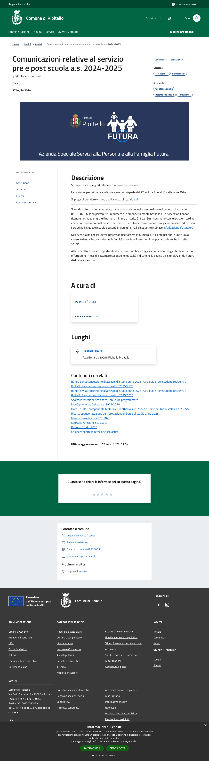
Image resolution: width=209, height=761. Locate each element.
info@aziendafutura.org (178, 227)
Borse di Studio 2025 (84, 427)
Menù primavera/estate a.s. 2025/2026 (95, 404)
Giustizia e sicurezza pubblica (121, 637)
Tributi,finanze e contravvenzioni (123, 643)
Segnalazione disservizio (70, 696)
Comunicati (159, 637)
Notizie (157, 632)
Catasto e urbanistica (68, 661)
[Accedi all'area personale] (184, 4)
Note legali (111, 708)
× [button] (205, 725)
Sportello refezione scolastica (89, 422)
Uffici (11, 643)
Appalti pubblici (65, 655)
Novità (27, 44)
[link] (178, 227)
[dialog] (104, 741)
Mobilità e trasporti (67, 673)
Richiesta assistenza (68, 708)
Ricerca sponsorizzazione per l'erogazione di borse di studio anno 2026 (115, 413)
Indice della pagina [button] (25, 172)
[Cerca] (197, 18)
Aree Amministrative (20, 637)
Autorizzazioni (113, 661)
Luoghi (157, 659)
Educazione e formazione (119, 631)
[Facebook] (159, 18)
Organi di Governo (18, 632)
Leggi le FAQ (64, 702)
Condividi (161, 60)
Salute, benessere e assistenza (122, 655)
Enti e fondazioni (17, 649)
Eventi (157, 665)
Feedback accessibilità (117, 719)
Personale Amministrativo (22, 661)
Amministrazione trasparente (121, 690)
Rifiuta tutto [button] (117, 748)
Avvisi (38, 44)
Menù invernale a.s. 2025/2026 (90, 418)
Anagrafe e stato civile (69, 632)
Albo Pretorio (112, 696)
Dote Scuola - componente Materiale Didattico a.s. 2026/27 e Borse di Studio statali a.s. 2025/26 (131, 409)
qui (136, 199)
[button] (104, 755)
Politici (12, 655)
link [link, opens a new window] (136, 741)
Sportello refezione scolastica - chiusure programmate (104, 400)
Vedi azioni (178, 60)
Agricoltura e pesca (115, 667)
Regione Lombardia (19, 4)
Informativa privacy (116, 702)
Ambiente (110, 649)
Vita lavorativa (65, 643)
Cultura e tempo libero (69, 637)
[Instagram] (167, 18)
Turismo (61, 667)
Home (15, 44)
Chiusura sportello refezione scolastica (95, 432)
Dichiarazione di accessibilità (121, 713)
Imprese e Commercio (69, 649)
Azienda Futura (92, 350)
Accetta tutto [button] (92, 748)
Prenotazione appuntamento (72, 690)
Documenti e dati (17, 667)
